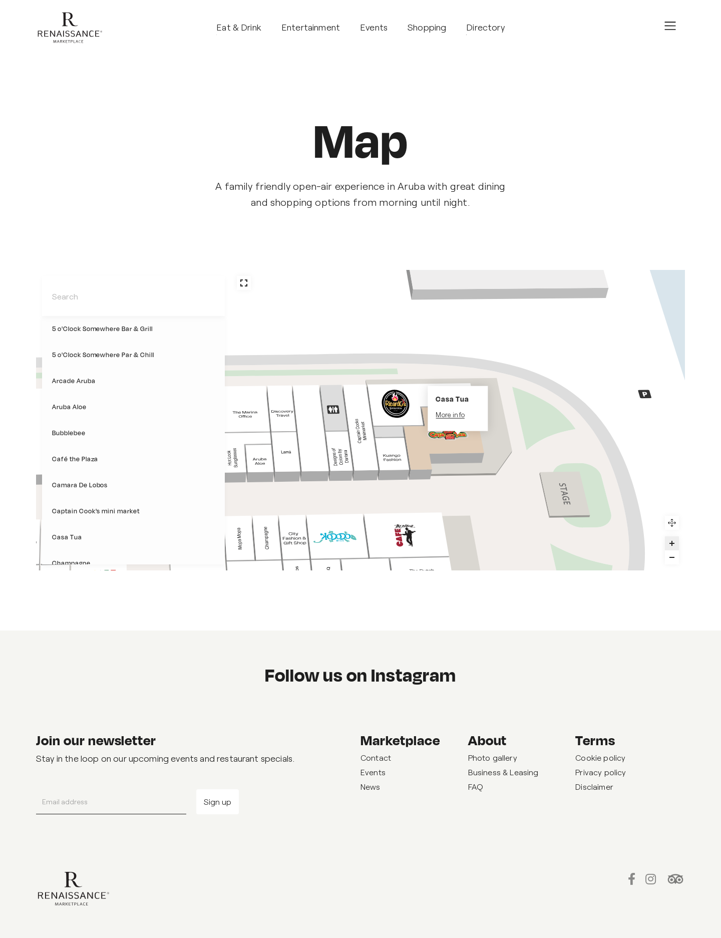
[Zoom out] (672, 557)
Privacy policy (600, 772)
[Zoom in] (672, 543)
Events (373, 772)
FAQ (475, 786)
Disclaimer (594, 786)
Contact (375, 757)
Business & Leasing (503, 772)
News (370, 786)
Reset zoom (672, 523)
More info (450, 415)
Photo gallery (492, 757)
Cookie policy (600, 757)
